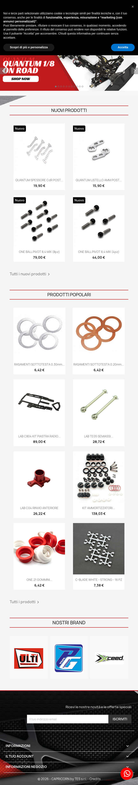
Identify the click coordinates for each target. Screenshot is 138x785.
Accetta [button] (123, 47)
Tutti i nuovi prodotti (30, 274)
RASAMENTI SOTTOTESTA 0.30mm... (39, 364)
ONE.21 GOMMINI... (39, 580)
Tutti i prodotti (25, 602)
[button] (132, 6)
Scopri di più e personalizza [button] (29, 47)
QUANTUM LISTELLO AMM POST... (99, 180)
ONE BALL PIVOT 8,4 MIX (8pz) (39, 252)
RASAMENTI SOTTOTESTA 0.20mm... (98, 364)
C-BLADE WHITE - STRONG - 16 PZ (98, 580)
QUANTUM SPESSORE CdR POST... (39, 180)
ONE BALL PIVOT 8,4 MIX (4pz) (98, 252)
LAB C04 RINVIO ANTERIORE (39, 508)
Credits (95, 779)
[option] (69, 68)
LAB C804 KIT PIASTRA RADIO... (39, 436)
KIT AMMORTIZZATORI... (98, 508)
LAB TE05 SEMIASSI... (98, 436)
